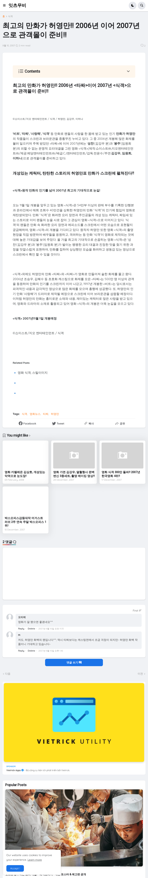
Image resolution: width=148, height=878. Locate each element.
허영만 (55, 414)
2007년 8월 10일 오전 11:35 (51, 628)
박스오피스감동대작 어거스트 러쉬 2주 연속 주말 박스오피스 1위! (25, 521)
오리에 (22, 617)
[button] (5, 5)
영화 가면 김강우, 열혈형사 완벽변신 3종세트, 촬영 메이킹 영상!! (74, 474)
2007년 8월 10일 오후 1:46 (50, 650)
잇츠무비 (17, 5)
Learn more (35, 859)
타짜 (45, 414)
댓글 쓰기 (74, 662)
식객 (10, 16)
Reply (21, 628)
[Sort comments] (137, 610)
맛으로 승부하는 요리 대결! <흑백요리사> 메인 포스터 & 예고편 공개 (45, 874)
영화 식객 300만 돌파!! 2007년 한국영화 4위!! (121, 474)
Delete (31, 628)
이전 (140, 673)
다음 (7, 673)
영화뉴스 (35, 414)
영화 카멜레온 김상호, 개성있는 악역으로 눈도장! (25, 474)
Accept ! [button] (15, 868)
